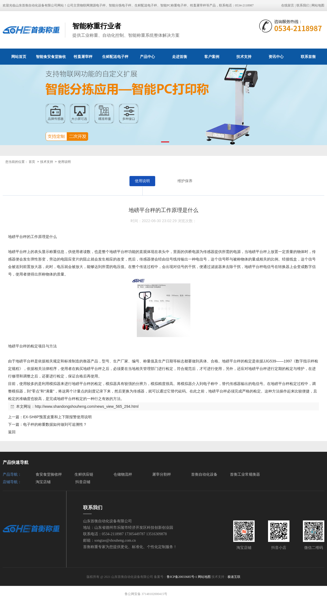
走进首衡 (179, 56)
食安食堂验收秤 (49, 474)
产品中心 (147, 56)
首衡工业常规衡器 (245, 474)
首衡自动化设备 (204, 474)
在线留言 (287, 5)
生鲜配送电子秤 (115, 56)
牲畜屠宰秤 (83, 56)
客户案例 (211, 56)
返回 (12, 432)
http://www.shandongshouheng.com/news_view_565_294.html (87, 406)
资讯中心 (276, 56)
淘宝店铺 (43, 482)
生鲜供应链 (84, 474)
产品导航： (12, 474)
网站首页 (18, 56)
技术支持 (243, 56)
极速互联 (234, 577)
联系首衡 (308, 56)
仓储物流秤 (122, 474)
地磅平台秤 (17, 236)
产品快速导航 (15, 462)
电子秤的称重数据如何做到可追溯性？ (55, 424)
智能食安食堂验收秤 (51, 59)
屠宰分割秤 (161, 474)
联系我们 (302, 5)
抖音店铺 (82, 482)
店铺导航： (12, 482)
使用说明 (64, 162)
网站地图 (317, 5)
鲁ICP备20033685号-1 (182, 577)
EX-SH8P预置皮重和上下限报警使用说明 (57, 417)
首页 (32, 162)
